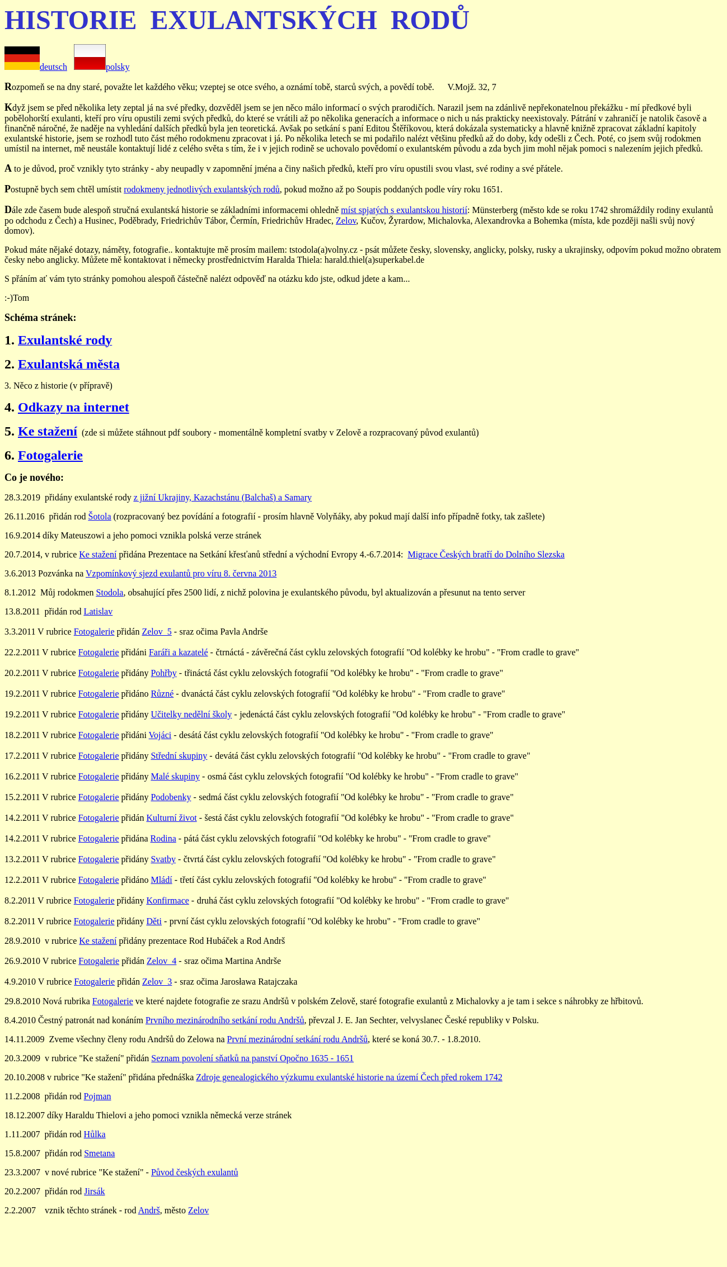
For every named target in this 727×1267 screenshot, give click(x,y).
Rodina (163, 838)
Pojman (97, 1096)
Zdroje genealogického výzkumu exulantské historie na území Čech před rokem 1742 (349, 1077)
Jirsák (94, 1191)
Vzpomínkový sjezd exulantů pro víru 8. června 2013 (181, 573)
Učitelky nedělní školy (191, 714)
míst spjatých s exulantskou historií (404, 210)
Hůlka (95, 1134)
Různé (162, 693)
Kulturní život (171, 817)
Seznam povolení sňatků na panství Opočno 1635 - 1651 (252, 1058)
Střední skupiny (179, 755)
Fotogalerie (50, 455)
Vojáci (160, 735)
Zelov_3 (157, 981)
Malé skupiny (175, 776)
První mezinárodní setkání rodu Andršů (297, 1039)
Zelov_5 (156, 631)
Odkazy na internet (73, 407)
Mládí (161, 880)
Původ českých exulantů (194, 1172)
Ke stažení (47, 431)
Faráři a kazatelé (178, 652)
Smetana (99, 1153)
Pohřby (163, 673)
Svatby (163, 859)
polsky (102, 67)
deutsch (53, 67)
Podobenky (171, 797)
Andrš (149, 1210)
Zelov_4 (161, 961)
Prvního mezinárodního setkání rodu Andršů (225, 1020)
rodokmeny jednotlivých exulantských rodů (202, 189)
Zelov (346, 220)
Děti (154, 921)
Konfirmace (167, 900)
